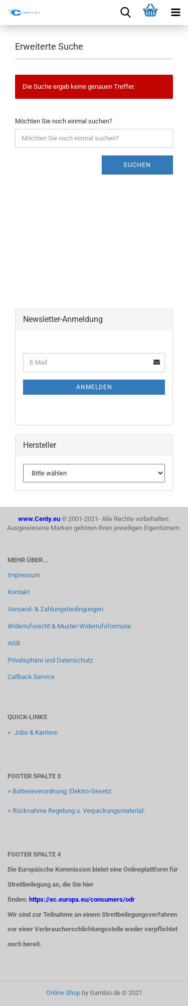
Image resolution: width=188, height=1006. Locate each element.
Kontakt (19, 592)
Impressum (24, 575)
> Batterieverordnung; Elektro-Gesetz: (60, 791)
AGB (14, 643)
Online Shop (63, 992)
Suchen (137, 165)
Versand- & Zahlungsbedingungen (55, 609)
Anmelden (94, 387)
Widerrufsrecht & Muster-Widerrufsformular (69, 626)
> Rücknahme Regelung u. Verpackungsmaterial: (76, 810)
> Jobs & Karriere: (33, 732)
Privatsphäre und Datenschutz (50, 660)
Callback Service (31, 677)
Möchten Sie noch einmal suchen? (63, 121)
